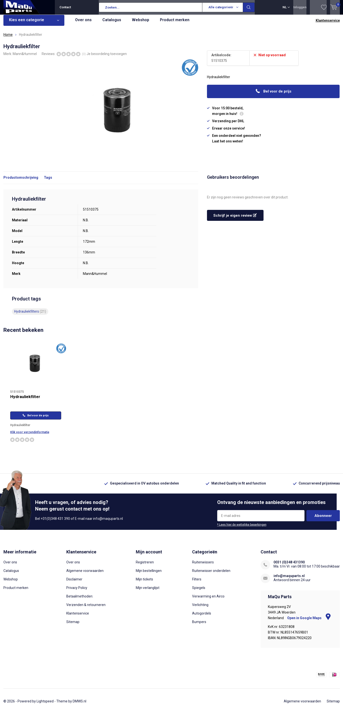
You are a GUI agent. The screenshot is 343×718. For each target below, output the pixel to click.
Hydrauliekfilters (30, 315)
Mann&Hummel (25, 57)
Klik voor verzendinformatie (29, 436)
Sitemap (72, 625)
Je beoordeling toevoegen (107, 57)
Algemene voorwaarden (85, 574)
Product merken (174, 23)
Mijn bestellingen (149, 574)
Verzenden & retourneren (86, 608)
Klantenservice (328, 24)
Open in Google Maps (309, 622)
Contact (65, 7)
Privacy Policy (76, 591)
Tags (48, 181)
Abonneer (323, 519)
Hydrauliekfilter (25, 400)
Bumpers (199, 625)
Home (8, 38)
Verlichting (200, 608)
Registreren (145, 566)
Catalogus (111, 23)
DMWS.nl (79, 705)
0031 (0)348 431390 (289, 566)
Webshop (140, 23)
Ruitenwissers (203, 566)
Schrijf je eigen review (235, 219)
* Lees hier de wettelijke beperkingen (241, 528)
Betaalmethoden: (79, 600)
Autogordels (201, 617)
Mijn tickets (144, 583)
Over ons (83, 23)
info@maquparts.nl (289, 579)
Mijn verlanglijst (147, 591)
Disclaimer (74, 583)
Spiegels (198, 591)
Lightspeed (45, 705)
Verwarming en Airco (208, 600)
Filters (196, 583)
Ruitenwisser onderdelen (211, 574)
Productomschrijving (20, 181)
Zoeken (249, 7)
